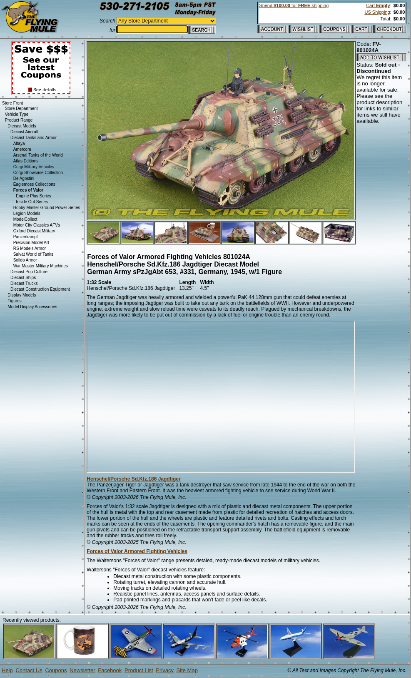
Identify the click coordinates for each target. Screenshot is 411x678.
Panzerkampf (25, 236)
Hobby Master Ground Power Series (46, 207)
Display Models (21, 295)
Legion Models (26, 213)
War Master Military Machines (40, 266)
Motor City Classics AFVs (36, 225)
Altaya (19, 143)
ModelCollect (25, 219)
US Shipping (377, 12)
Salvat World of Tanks (33, 254)
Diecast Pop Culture (28, 271)
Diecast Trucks (24, 283)
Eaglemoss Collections (34, 184)
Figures (14, 301)
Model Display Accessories (32, 306)
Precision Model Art (31, 242)
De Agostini (24, 178)
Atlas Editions (26, 161)
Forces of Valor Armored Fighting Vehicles (137, 551)
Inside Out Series (32, 201)
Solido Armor (25, 260)
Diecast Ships (23, 277)
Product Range (19, 120)
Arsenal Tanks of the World (38, 155)
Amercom (22, 149)
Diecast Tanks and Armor (33, 137)
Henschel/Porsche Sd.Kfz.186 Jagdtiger (133, 479)
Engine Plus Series (33, 196)
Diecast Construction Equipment (40, 289)
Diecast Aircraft (24, 132)
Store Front (12, 103)
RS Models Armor (29, 248)
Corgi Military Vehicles (33, 167)
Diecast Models (21, 126)
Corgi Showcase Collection (38, 172)
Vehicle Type (17, 114)
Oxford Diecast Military (34, 231)
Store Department (21, 108)
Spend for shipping (294, 5)
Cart (378, 5)
